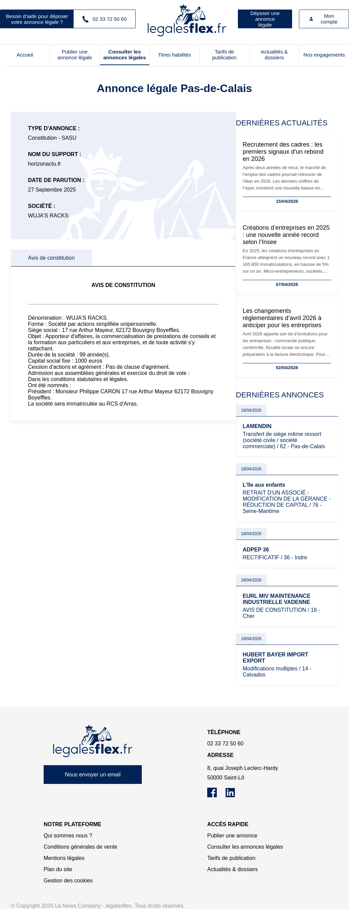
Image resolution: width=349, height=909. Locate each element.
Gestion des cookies (68, 880)
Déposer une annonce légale (265, 19)
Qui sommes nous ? (68, 835)
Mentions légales (64, 858)
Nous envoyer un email (93, 774)
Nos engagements (324, 55)
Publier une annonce (232, 835)
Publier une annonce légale (74, 54)
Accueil (25, 55)
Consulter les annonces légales (124, 54)
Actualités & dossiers (274, 54)
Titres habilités (174, 55)
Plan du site (58, 869)
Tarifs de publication (224, 54)
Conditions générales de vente (80, 847)
